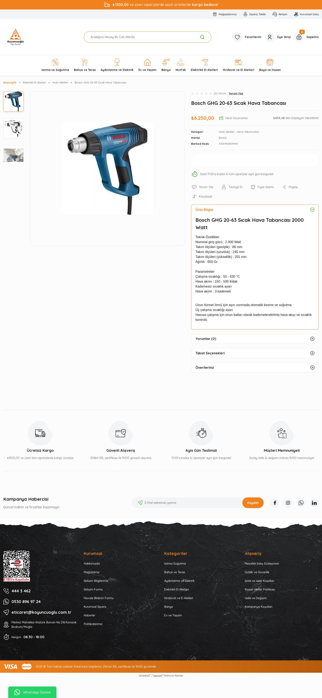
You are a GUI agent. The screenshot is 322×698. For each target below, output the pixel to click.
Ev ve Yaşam (173, 615)
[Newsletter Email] (197, 502)
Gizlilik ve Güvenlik (257, 572)
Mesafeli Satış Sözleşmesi (262, 563)
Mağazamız (92, 572)
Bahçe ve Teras (174, 572)
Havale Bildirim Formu (99, 598)
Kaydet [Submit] (253, 503)
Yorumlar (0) (206, 339)
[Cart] (306, 37)
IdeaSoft (158, 675)
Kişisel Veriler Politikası (260, 589)
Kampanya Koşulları (258, 607)
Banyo (168, 607)
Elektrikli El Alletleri (176, 589)
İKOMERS (145, 675)
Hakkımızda (92, 563)
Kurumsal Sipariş (95, 607)
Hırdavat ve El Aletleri (178, 598)
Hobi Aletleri (227, 131)
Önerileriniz (205, 367)
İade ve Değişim (256, 598)
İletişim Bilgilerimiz (96, 581)
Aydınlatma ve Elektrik (179, 581)
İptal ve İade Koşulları (259, 581)
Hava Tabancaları (248, 131)
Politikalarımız (93, 624)
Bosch (223, 137)
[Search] (147, 37)
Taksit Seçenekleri (210, 353)
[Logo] (15, 37)
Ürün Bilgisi (204, 210)
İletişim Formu (93, 589)
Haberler (89, 615)
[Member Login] (278, 37)
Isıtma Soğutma (175, 563)
